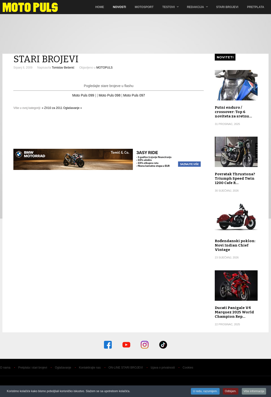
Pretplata (255, 7)
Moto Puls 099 (83, 95)
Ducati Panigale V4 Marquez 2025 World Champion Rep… (234, 312)
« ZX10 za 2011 (52, 108)
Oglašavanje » (72, 108)
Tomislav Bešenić (63, 67)
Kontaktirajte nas (90, 367)
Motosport (144, 7)
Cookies (188, 367)
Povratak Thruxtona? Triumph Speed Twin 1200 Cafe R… (235, 178)
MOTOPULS (104, 67)
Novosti (119, 7)
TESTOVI (168, 7)
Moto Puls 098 (110, 95)
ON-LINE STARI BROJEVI (126, 367)
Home (99, 7)
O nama (5, 367)
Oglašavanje (63, 367)
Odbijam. (230, 391)
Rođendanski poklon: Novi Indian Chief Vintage (235, 245)
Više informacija (254, 391)
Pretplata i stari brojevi (32, 367)
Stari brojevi (227, 7)
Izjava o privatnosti (163, 367)
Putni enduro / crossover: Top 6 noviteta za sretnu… (233, 111)
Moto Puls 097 (134, 95)
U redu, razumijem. (205, 391)
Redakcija (195, 7)
